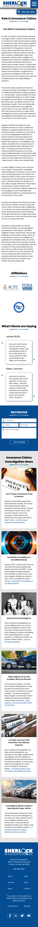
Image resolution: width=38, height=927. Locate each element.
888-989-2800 (28, 11)
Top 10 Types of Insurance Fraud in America (19, 495)
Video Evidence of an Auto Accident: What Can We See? (19, 678)
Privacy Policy (13, 906)
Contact (27, 889)
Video (26, 882)
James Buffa (13, 336)
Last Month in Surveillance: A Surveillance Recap (19, 558)
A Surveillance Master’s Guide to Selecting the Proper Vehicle (18, 807)
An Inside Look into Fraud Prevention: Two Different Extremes (19, 742)
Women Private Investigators (19, 618)
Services (11, 882)
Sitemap (27, 906)
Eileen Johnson (14, 368)
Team (26, 876)
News (10, 889)
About (10, 876)
